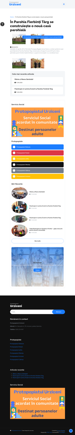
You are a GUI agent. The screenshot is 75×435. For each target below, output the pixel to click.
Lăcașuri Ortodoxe (61, 430)
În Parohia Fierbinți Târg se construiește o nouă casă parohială (32, 26)
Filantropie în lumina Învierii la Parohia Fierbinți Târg (34, 89)
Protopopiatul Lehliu (16, 350)
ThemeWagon (62, 432)
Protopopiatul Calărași (17, 359)
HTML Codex (49, 432)
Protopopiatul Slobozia (17, 344)
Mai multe (38, 241)
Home (12, 17)
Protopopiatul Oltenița (17, 353)
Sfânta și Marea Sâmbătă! (24, 79)
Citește (37, 270)
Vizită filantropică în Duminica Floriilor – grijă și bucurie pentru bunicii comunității (45, 229)
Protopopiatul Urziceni (17, 356)
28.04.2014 (14, 47)
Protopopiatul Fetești (16, 347)
